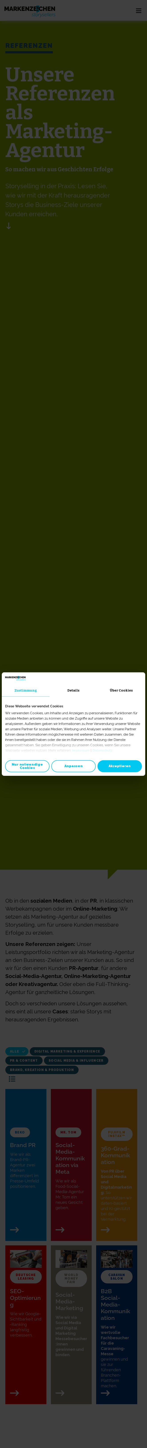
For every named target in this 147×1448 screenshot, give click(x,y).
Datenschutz (102, 750)
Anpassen (73, 766)
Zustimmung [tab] (25, 690)
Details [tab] (73, 690)
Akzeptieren (120, 766)
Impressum (80, 750)
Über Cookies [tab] (121, 690)
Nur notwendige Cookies (27, 766)
